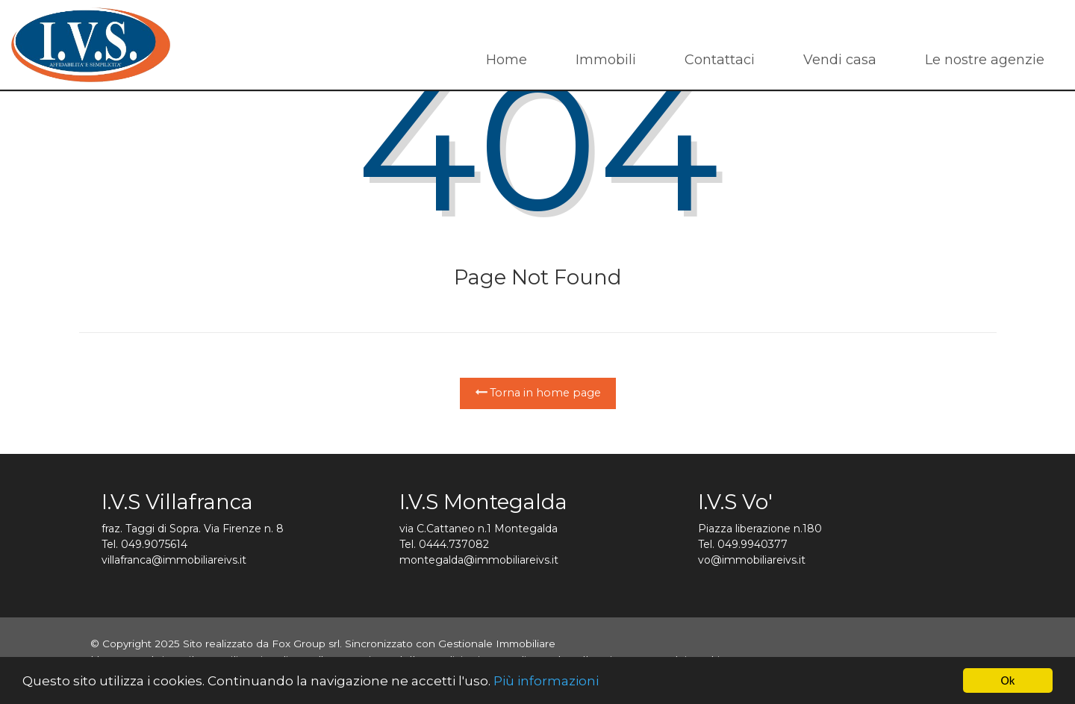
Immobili (606, 60)
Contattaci (720, 60)
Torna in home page (538, 392)
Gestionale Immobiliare (496, 644)
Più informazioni (546, 680)
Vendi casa (839, 60)
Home (506, 60)
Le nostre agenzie (984, 60)
